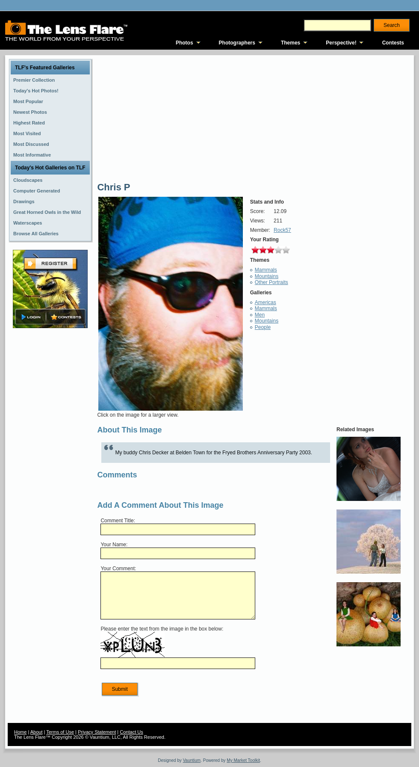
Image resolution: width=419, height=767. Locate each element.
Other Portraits (271, 282)
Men (260, 315)
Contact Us (131, 731)
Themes (290, 43)
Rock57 (282, 230)
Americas (265, 302)
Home (20, 731)
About (36, 731)
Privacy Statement (97, 731)
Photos (184, 43)
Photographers (237, 43)
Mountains (266, 276)
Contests (393, 43)
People (263, 327)
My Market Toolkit (243, 760)
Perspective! (341, 43)
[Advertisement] (50, 465)
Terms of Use (60, 731)
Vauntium (192, 760)
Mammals (266, 270)
